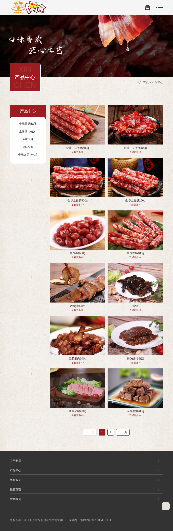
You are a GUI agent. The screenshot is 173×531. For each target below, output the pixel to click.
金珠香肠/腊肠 (28, 123)
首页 (146, 82)
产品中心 (157, 82)
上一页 (90, 432)
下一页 (123, 432)
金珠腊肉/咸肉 (28, 131)
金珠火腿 (27, 146)
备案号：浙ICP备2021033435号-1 (90, 520)
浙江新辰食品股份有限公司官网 (28, 7)
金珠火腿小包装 (28, 154)
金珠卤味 (27, 139)
